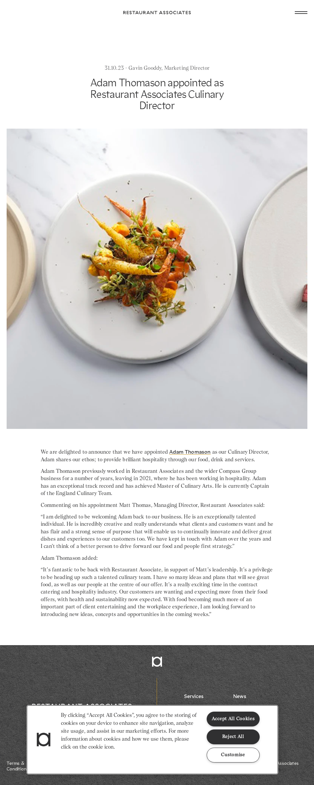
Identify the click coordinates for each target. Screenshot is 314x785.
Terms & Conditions (18, 766)
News (239, 696)
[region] (152, 739)
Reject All (233, 736)
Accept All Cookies (233, 719)
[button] (43, 739)
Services (194, 696)
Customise (233, 755)
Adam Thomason (190, 452)
